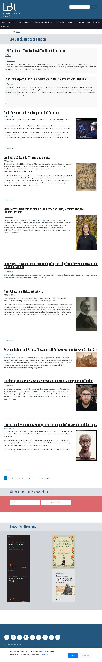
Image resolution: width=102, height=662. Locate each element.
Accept (73, 655)
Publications (80, 22)
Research (69, 22)
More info (45, 654)
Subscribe (96, 22)
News (89, 22)
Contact (6, 26)
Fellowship (60, 22)
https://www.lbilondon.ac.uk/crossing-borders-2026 (25, 277)
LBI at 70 (11, 22)
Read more (11, 61)
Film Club (34, 22)
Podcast (26, 22)
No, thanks (85, 655)
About (3, 22)
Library (50, 22)
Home (18, 32)
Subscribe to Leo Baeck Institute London (4, 482)
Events (18, 22)
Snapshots (43, 22)
